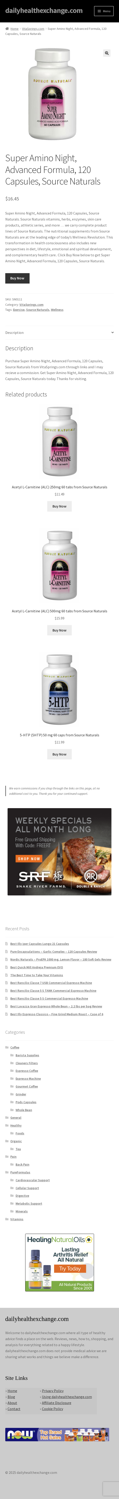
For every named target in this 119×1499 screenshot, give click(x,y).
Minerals (22, 1211)
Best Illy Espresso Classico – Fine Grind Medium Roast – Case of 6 (56, 1014)
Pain (13, 1156)
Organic (16, 1141)
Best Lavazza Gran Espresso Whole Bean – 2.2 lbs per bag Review (56, 1006)
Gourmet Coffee (27, 1086)
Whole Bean (24, 1110)
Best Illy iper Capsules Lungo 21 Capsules (39, 944)
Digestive (22, 1196)
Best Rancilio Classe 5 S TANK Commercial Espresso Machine (53, 990)
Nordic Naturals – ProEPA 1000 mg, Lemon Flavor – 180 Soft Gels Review (60, 959)
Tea (18, 1149)
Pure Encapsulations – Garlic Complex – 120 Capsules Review (53, 951)
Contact (14, 1408)
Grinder (21, 1094)
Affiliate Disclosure (56, 1402)
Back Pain (22, 1164)
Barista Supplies (27, 1055)
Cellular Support (27, 1188)
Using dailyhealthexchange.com (67, 1396)
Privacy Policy (53, 1390)
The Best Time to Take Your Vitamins (36, 975)
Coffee (14, 1047)
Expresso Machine (28, 1078)
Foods (20, 1133)
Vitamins (16, 1219)
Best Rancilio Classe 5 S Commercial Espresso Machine (49, 998)
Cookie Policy (52, 1408)
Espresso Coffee (27, 1071)
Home (15, 29)
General (15, 1117)
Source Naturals (37, 310)
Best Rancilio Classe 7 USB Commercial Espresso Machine (51, 983)
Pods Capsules (26, 1102)
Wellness (57, 310)
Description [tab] (14, 332)
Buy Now (17, 278)
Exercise (19, 310)
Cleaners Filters (27, 1063)
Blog (11, 1396)
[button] (107, 53)
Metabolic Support (29, 1203)
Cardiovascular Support (33, 1180)
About (12, 1402)
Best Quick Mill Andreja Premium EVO (36, 967)
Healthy (16, 1125)
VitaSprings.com (33, 29)
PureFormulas (20, 1172)
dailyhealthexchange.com (44, 10)
